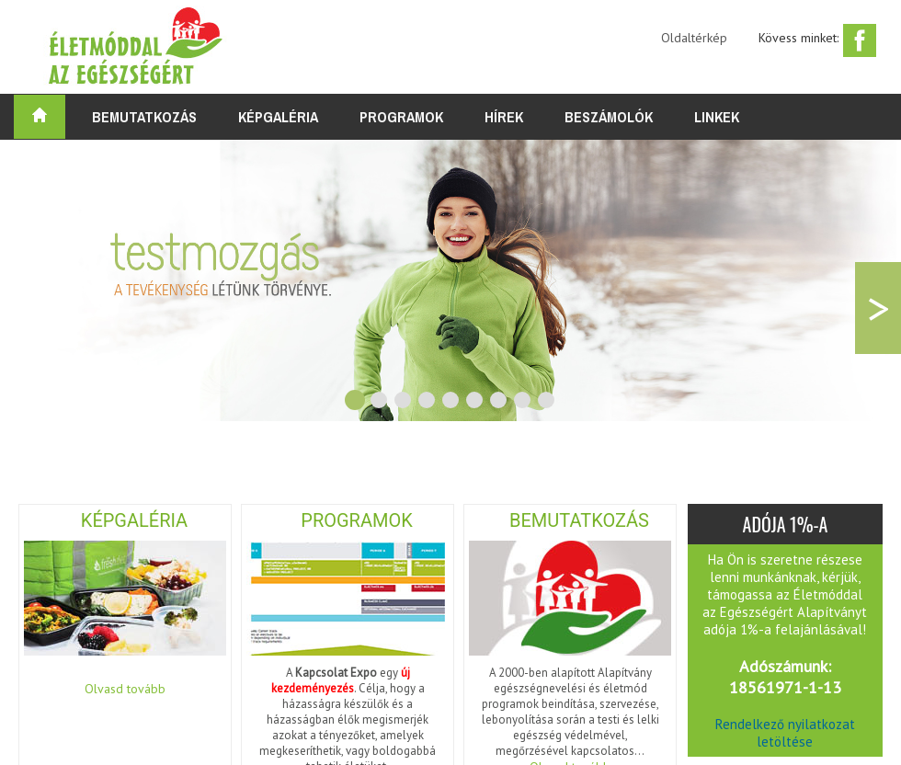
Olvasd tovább (125, 688)
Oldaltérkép (694, 37)
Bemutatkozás (144, 117)
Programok (401, 117)
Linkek (716, 117)
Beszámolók (609, 117)
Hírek (504, 117)
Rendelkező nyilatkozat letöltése (785, 732)
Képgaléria (278, 117)
